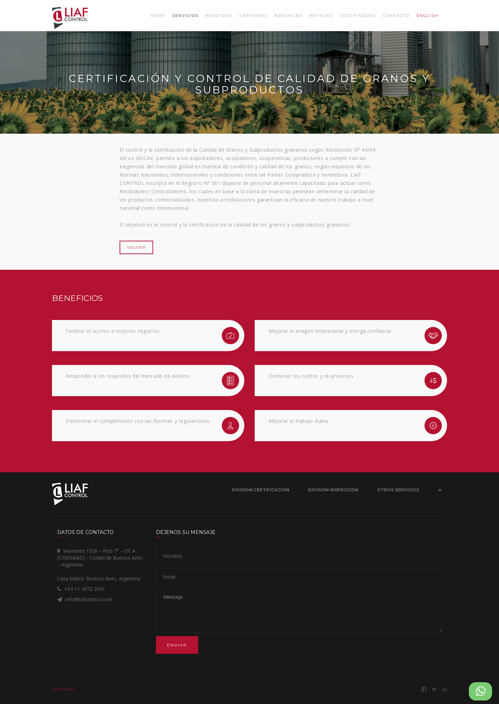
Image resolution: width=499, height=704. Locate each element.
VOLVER (136, 247)
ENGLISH (427, 15)
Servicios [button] (185, 15)
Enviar (177, 645)
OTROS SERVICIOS (398, 489)
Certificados (358, 15)
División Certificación (260, 489)
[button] (440, 491)
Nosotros (219, 15)
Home (158, 15)
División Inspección (333, 489)
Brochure (288, 15)
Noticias (321, 15)
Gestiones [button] (253, 15)
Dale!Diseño (63, 689)
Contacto (396, 15)
